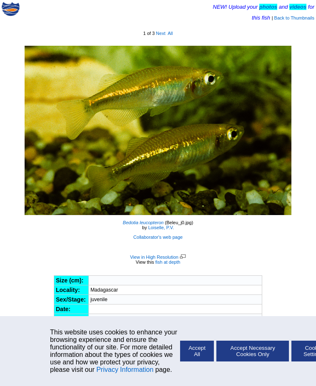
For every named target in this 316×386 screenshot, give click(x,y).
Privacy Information (124, 369)
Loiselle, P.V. (161, 227)
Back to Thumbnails (294, 17)
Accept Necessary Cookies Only (253, 351)
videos (297, 7)
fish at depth (167, 262)
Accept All (197, 351)
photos (268, 7)
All (170, 33)
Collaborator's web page (158, 237)
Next (161, 33)
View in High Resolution (158, 257)
